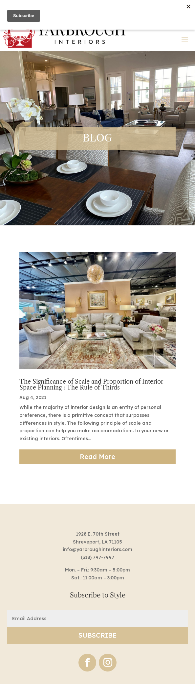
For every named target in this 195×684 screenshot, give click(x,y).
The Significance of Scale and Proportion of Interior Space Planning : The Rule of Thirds (91, 384)
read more (97, 456)
